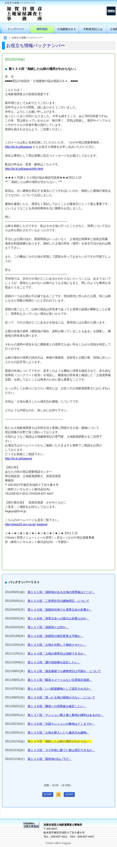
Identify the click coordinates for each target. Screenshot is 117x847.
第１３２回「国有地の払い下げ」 (50, 758)
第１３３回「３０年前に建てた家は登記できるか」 (61, 750)
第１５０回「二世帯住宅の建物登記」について (58, 600)
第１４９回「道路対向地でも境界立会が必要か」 (60, 609)
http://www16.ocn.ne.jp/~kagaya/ (26, 524)
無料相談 (42, 29)
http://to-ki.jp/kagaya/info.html (24, 168)
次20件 (69, 794)
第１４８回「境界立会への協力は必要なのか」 (58, 618)
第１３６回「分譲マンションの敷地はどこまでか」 (61, 723)
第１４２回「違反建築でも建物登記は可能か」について (64, 671)
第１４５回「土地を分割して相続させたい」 (57, 644)
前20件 (48, 794)
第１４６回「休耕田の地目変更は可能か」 (55, 636)
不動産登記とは (92, 29)
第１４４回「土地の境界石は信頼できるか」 (57, 653)
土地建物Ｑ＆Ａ (66, 29)
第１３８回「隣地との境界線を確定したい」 (57, 706)
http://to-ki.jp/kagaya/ (18, 146)
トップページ (16, 29)
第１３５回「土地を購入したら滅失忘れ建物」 (58, 732)
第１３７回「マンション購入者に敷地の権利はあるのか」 (66, 715)
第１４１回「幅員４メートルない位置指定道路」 (60, 679)
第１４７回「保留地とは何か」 (48, 627)
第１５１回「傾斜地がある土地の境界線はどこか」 (61, 592)
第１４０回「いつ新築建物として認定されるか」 (60, 688)
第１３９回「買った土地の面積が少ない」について (61, 697)
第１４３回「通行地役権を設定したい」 (54, 662)
